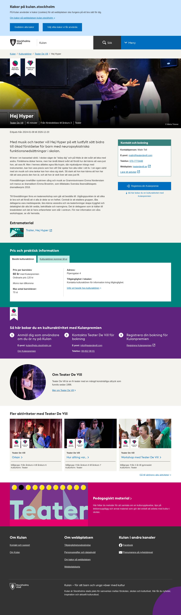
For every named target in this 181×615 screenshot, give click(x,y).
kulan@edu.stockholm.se (38, 345)
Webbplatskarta (72, 567)
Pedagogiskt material (112, 497)
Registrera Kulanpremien (139, 345)
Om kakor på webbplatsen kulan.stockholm (32, 18)
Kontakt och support (20, 545)
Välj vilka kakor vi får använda (62, 27)
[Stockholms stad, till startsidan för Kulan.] (50, 42)
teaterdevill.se (140, 166)
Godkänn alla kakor (24, 27)
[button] (151, 42)
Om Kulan (15, 552)
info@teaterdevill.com (91, 345)
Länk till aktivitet (128, 172)
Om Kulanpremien (27, 351)
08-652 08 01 (88, 351)
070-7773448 (136, 161)
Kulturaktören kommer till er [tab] (53, 259)
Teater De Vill (16, 123)
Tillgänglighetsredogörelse (77, 545)
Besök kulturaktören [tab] (23, 259)
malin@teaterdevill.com (140, 155)
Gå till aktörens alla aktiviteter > (155, 475)
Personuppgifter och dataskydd (80, 552)
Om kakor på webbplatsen (77, 559)
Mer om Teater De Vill (63, 390)
